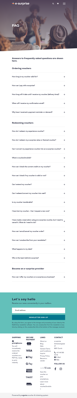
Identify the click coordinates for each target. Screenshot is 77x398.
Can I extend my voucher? (38, 184)
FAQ (41, 346)
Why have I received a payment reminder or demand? (38, 112)
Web (57, 360)
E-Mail (58, 357)
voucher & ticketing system (34, 395)
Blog (41, 344)
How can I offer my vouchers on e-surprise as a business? (38, 277)
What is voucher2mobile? (38, 158)
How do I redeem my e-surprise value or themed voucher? (38, 140)
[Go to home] (20, 3)
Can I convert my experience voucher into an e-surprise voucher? (38, 149)
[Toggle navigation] (64, 3)
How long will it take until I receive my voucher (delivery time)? (38, 94)
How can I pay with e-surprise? (38, 85)
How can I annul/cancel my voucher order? (38, 231)
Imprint (42, 353)
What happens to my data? (38, 249)
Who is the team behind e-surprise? (38, 258)
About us (43, 341)
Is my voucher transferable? (38, 202)
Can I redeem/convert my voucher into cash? (38, 193)
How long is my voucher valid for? (38, 77)
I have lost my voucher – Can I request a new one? (38, 211)
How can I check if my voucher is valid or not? (38, 175)
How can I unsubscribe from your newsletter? (38, 240)
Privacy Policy (45, 356)
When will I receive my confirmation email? (38, 103)
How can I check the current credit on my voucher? (38, 167)
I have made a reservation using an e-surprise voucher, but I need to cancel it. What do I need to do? (38, 221)
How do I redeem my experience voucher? (38, 131)
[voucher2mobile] (45, 368)
